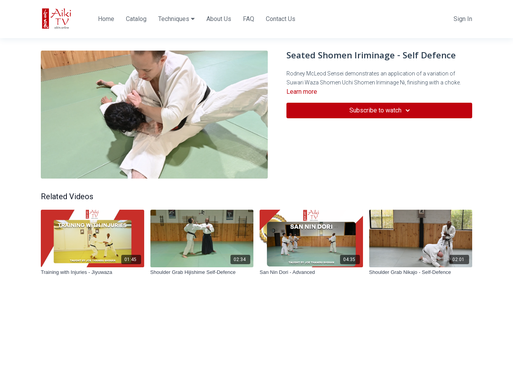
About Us (218, 19)
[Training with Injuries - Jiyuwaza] (92, 272)
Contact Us (280, 19)
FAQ (248, 19)
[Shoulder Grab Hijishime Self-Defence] (202, 272)
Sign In (463, 19)
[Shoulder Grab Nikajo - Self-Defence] (421, 272)
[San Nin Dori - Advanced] (311, 272)
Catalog (136, 19)
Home (106, 19)
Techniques (176, 19)
